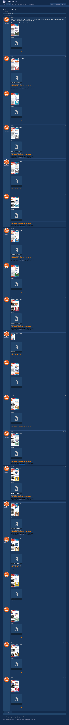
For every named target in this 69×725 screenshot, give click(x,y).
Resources (25, 4)
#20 (65, 677)
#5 (65, 159)
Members (31, 4)
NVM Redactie (6, 11)
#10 (65, 331)
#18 (65, 607)
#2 (65, 56)
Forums (8, 4)
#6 (65, 194)
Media (19, 4)
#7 (65, 228)
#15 (65, 501)
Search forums (9, 6)
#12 (65, 395)
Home (5, 4)
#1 (65, 17)
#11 (65, 360)
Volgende (8, 15)
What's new (14, 4)
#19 (65, 642)
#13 (65, 431)
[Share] (64, 17)
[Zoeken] (63, 4)
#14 (65, 466)
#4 (65, 125)
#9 (65, 297)
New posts (4, 6)
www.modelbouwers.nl (22, 88)
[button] (17, 4)
